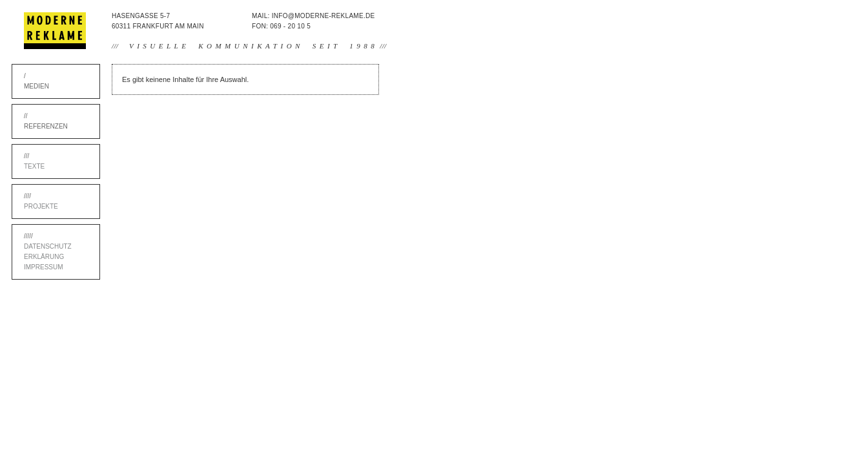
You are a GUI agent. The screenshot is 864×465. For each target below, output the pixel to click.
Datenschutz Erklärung (48, 251)
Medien (36, 86)
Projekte (41, 206)
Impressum (43, 267)
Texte (34, 166)
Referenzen (46, 126)
